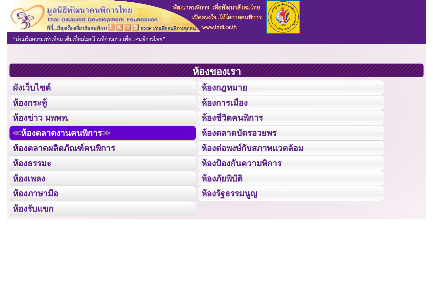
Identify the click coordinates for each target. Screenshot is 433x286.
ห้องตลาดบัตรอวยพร (238, 132)
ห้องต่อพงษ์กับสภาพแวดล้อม (252, 147)
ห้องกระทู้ (30, 102)
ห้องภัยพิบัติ (221, 177)
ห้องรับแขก (33, 207)
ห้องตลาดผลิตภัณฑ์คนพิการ (64, 147)
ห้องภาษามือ (35, 192)
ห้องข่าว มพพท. (41, 117)
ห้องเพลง (29, 177)
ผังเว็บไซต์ (31, 87)
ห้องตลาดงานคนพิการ (61, 132)
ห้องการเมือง (224, 102)
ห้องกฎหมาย (224, 87)
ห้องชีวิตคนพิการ (232, 117)
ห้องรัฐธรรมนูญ (229, 192)
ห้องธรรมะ (32, 162)
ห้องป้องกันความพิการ (241, 162)
